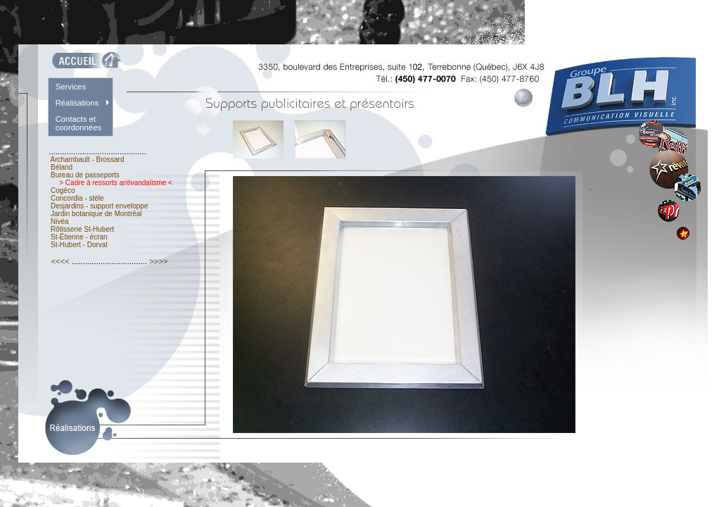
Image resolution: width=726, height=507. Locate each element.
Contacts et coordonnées (79, 123)
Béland (62, 167)
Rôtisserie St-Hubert (82, 229)
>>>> (158, 261)
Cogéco (63, 190)
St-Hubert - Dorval (79, 245)
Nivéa (59, 221)
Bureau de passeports (85, 175)
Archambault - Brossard (87, 159)
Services (71, 86)
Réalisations (77, 103)
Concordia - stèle (77, 198)
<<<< (60, 261)
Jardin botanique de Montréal (96, 214)
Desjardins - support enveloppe (99, 206)
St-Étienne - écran (79, 237)
